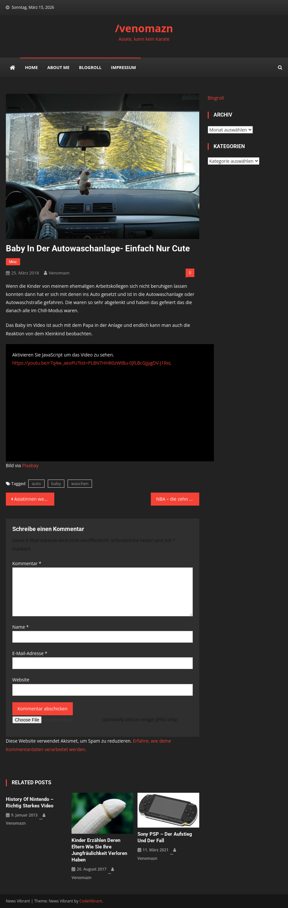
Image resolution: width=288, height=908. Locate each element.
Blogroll (90, 67)
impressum (123, 67)
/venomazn (144, 28)
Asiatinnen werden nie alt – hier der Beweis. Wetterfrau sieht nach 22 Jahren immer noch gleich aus (34, 499)
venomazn (59, 273)
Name (20, 627)
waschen (79, 483)
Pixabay (30, 465)
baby (56, 483)
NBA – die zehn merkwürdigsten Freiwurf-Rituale (177, 499)
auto (36, 483)
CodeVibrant (90, 901)
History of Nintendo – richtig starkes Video (29, 802)
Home (31, 67)
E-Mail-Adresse (29, 653)
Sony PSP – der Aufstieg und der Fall (164, 837)
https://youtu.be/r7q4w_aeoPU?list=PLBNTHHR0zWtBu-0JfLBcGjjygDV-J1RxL (92, 363)
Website (20, 680)
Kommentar (26, 563)
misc (13, 261)
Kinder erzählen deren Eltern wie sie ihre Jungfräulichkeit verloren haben (99, 850)
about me (58, 67)
